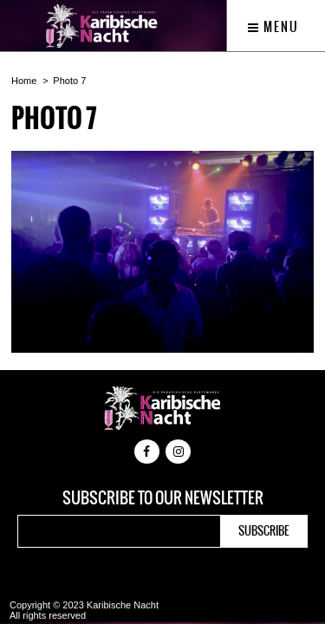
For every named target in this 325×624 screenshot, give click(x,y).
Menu (273, 26)
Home (23, 80)
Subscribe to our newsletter (162, 498)
